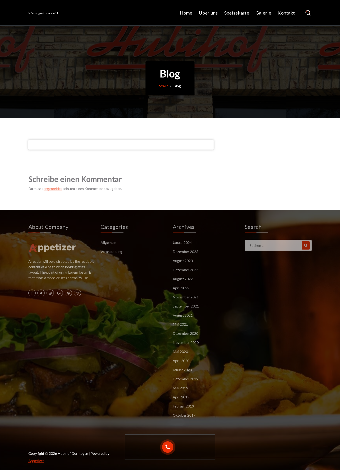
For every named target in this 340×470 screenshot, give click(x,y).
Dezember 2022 (185, 270)
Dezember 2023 (185, 251)
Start (163, 86)
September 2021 (186, 306)
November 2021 (186, 297)
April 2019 (181, 397)
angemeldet (53, 196)
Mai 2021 (180, 324)
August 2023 (183, 260)
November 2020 (186, 342)
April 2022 (181, 288)
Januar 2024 (182, 242)
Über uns (208, 12)
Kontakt (286, 12)
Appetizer (36, 460)
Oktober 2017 (184, 415)
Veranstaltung (111, 251)
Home (186, 12)
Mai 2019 (180, 388)
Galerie (263, 12)
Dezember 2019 (185, 379)
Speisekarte (236, 12)
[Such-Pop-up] (308, 13)
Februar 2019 (183, 406)
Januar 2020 (182, 370)
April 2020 (181, 360)
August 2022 (183, 279)
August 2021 (183, 315)
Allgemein (108, 242)
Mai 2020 (180, 351)
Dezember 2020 (185, 333)
